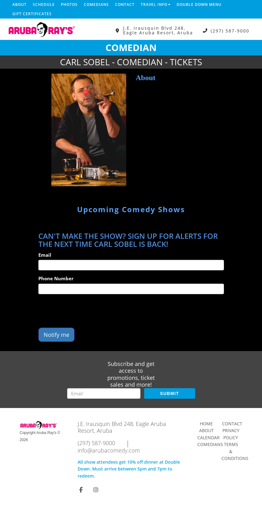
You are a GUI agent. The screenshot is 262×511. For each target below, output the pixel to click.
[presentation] (85, 311)
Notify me (56, 334)
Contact (125, 4)
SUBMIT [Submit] (169, 393)
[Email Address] (103, 393)
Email (44, 255)
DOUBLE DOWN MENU (199, 4)
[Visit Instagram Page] (95, 489)
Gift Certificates (32, 13)
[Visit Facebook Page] (81, 489)
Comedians (96, 4)
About (19, 4)
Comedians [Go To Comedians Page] (210, 444)
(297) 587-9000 (230, 30)
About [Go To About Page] (206, 430)
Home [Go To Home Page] (206, 424)
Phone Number (56, 278)
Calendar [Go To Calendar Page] (208, 437)
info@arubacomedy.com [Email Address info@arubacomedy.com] (109, 450)
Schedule (44, 4)
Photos (69, 4)
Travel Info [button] (155, 4)
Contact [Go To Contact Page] (232, 424)
